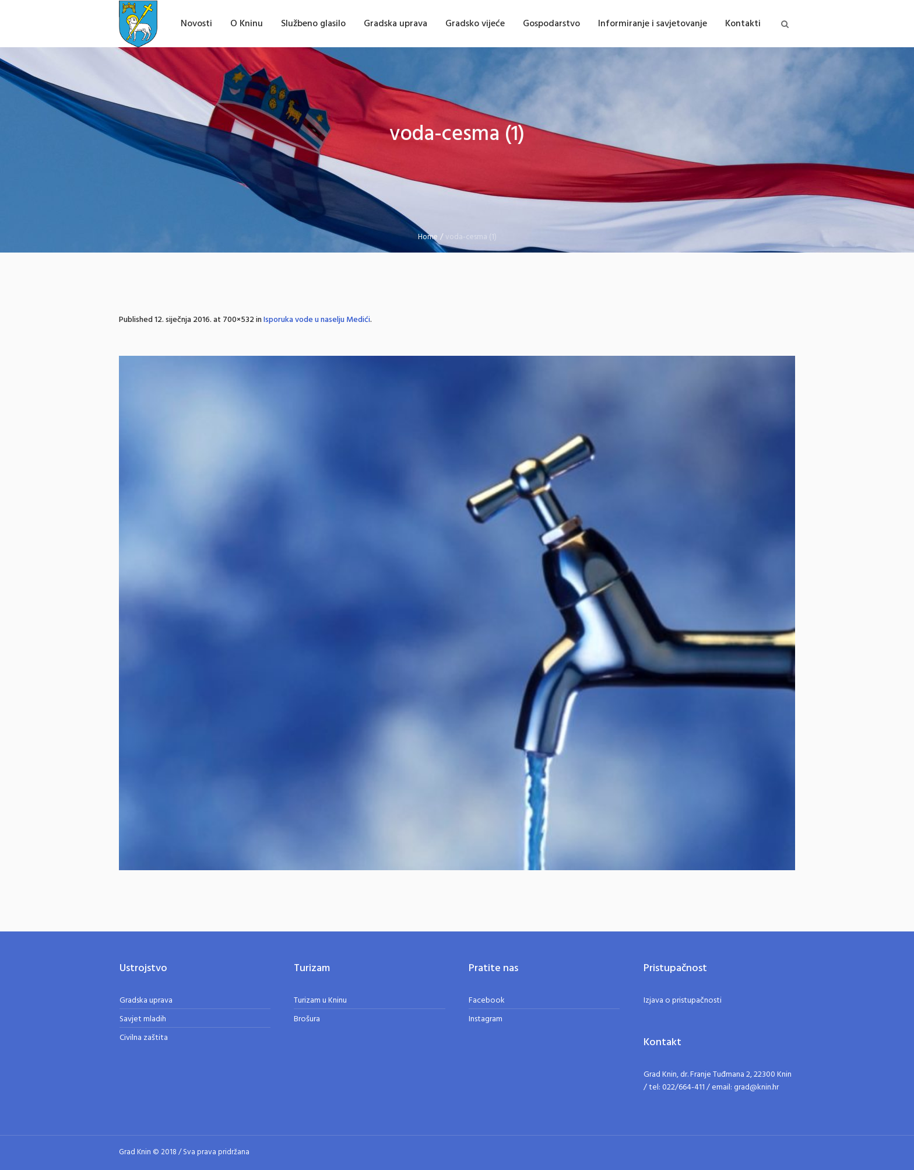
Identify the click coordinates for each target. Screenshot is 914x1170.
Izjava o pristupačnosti (683, 1000)
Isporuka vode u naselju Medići (316, 320)
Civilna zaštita (143, 1038)
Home (428, 237)
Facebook (487, 1000)
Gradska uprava (146, 1000)
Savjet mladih (142, 1019)
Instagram (485, 1019)
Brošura (307, 1019)
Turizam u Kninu (320, 1000)
